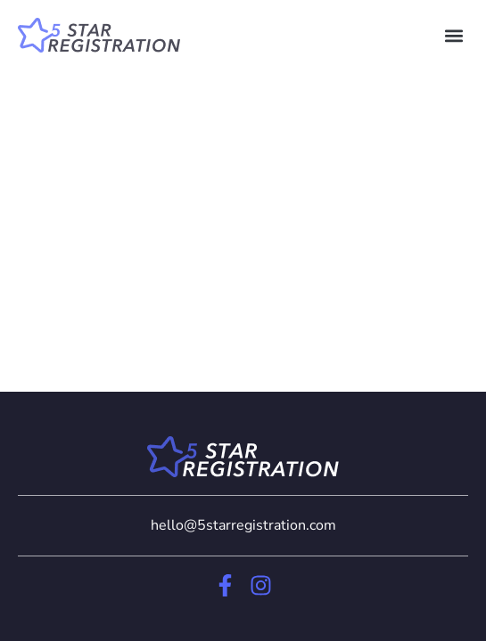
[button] (453, 35)
